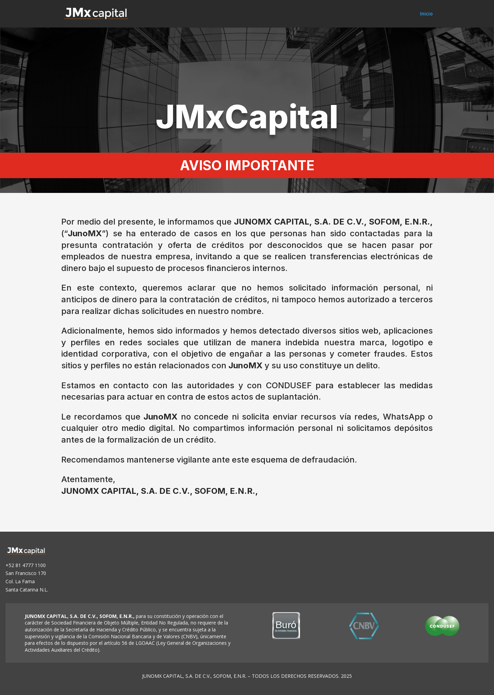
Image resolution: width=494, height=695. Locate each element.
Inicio (426, 14)
